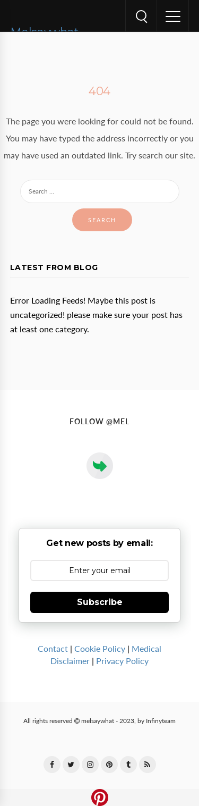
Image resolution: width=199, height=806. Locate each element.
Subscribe (100, 602)
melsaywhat (97, 721)
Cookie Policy (99, 648)
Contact (53, 648)
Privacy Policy (122, 661)
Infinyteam (161, 721)
